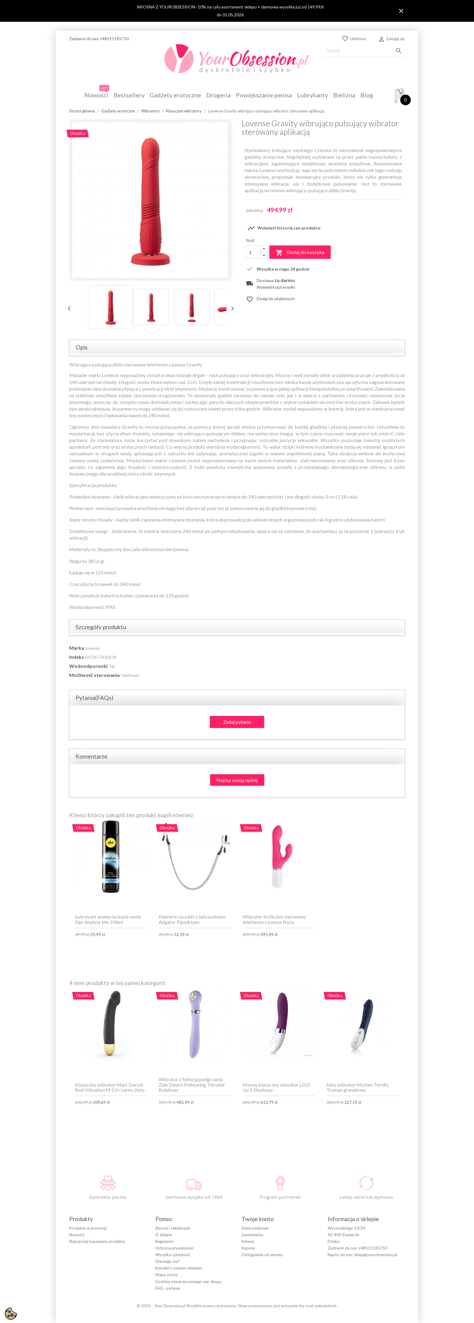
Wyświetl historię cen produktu (284, 228)
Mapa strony (166, 1274)
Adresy (248, 1241)
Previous (68, 307)
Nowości (76, 1234)
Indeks (76, 657)
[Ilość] (253, 252)
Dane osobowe (255, 1228)
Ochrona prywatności (174, 1248)
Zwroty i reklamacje (172, 1228)
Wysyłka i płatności (172, 1254)
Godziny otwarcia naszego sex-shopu (188, 1281)
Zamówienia (252, 1234)
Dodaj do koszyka (300, 252)
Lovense (92, 648)
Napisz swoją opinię (237, 780)
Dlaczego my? (167, 1261)
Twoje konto (258, 1218)
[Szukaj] (364, 50)
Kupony (248, 1248)
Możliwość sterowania (94, 675)
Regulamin (164, 1241)
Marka (76, 648)
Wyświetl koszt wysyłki (276, 287)
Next (231, 307)
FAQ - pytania (167, 1288)
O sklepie (163, 1234)
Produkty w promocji (87, 1228)
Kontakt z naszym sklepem (178, 1268)
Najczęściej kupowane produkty (97, 1241)
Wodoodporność (88, 666)
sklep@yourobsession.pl (375, 1254)
